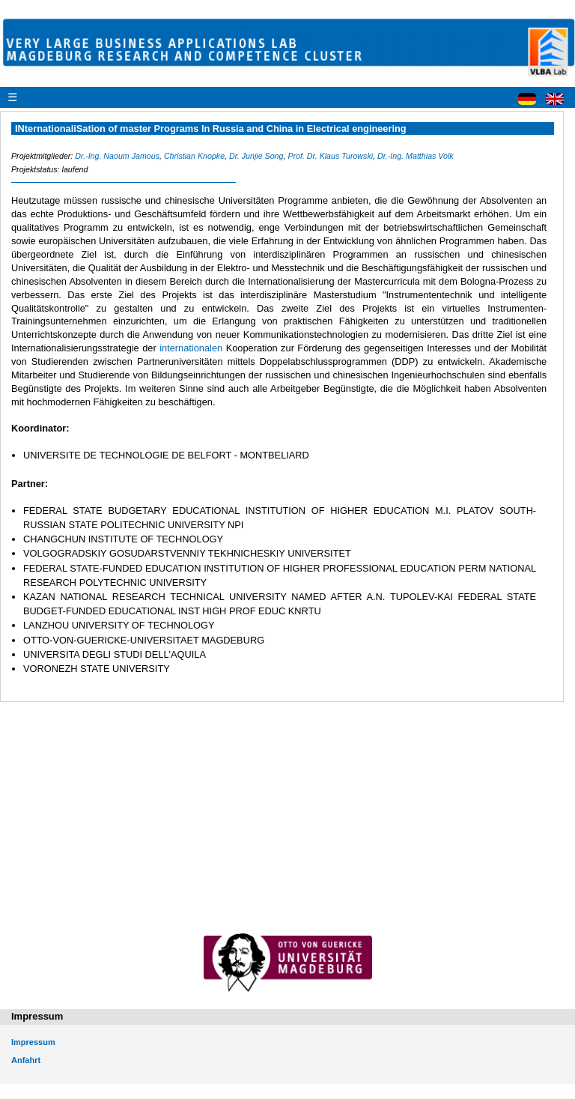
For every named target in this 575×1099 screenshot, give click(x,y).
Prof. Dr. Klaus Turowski (330, 155)
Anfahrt (25, 1060)
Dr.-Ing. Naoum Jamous (117, 155)
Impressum (33, 1042)
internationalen (192, 348)
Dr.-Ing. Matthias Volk (415, 155)
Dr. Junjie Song (256, 155)
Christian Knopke (194, 155)
